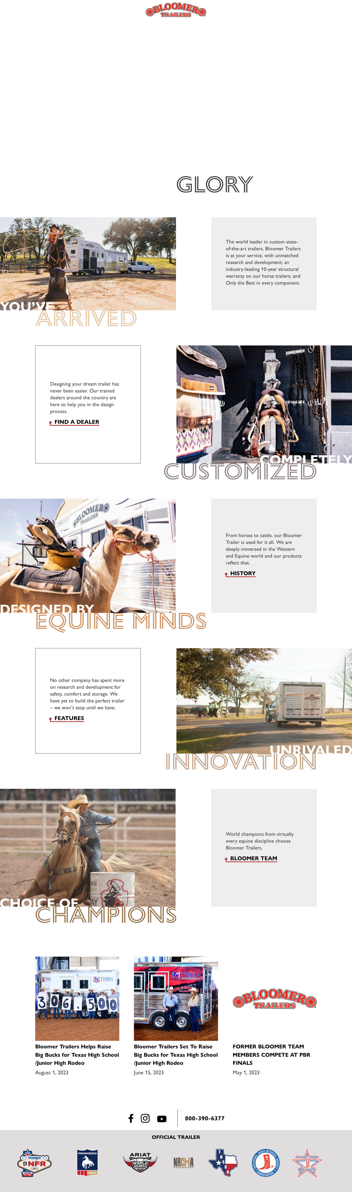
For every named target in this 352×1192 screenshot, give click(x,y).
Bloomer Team (253, 858)
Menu (36, 9)
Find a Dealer (318, 10)
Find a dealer (77, 421)
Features (69, 717)
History (243, 573)
